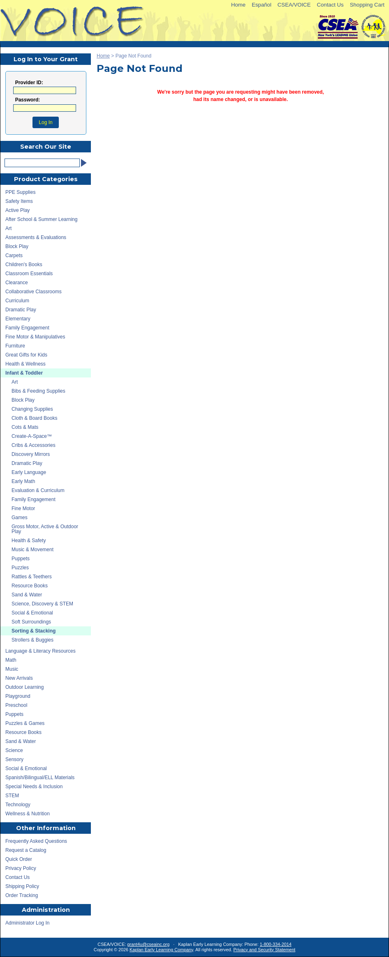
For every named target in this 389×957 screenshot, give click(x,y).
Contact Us (330, 5)
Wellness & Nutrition (27, 814)
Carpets (14, 255)
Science (14, 750)
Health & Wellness (25, 364)
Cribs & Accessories (34, 445)
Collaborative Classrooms (33, 291)
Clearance (16, 282)
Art (8, 228)
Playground (17, 696)
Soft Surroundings (31, 622)
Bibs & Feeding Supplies (38, 391)
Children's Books (23, 264)
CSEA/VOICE (294, 5)
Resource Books (30, 586)
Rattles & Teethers (32, 577)
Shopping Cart (367, 5)
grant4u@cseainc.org (148, 944)
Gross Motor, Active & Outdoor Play (45, 529)
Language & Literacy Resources (40, 651)
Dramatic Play (20, 310)
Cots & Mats (25, 427)
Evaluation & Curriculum (38, 490)
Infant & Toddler (24, 373)
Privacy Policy (20, 868)
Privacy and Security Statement (265, 949)
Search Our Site (45, 146)
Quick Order (18, 859)
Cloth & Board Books (34, 418)
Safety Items (19, 201)
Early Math (23, 481)
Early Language (29, 472)
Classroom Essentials (29, 273)
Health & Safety (29, 540)
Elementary (17, 319)
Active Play (17, 210)
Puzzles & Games (24, 723)
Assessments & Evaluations (35, 237)
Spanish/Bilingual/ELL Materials (39, 777)
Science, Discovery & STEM (42, 604)
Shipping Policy (22, 886)
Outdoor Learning (24, 687)
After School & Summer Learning (41, 219)
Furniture (15, 346)
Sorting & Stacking (34, 631)
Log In (45, 122)
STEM (12, 795)
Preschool (16, 705)
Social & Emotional (32, 613)
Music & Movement (32, 549)
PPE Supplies (20, 192)
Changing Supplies (32, 409)
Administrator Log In (27, 923)
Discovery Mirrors (31, 454)
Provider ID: (29, 82)
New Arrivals (19, 678)
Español (261, 5)
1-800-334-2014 (276, 944)
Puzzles (20, 568)
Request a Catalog (25, 850)
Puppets (21, 558)
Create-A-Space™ (32, 436)
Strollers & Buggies (32, 640)
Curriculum (17, 301)
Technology (17, 804)
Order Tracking (21, 895)
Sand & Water (27, 595)
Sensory (14, 759)
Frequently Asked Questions (36, 841)
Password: (27, 100)
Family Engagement (27, 328)
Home (238, 5)
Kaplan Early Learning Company (161, 949)
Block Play (16, 246)
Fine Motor (23, 508)
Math (10, 660)
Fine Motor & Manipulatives (35, 337)
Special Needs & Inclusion (34, 786)
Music (11, 669)
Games (20, 517)
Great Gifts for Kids (26, 355)
